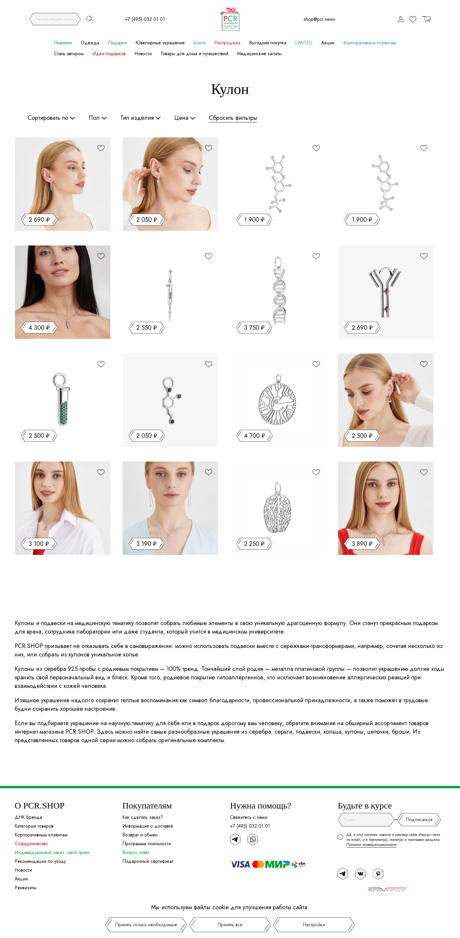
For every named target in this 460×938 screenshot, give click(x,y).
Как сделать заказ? (142, 817)
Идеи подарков (109, 53)
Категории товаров (34, 826)
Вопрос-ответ (136, 852)
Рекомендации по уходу (40, 861)
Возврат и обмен (140, 834)
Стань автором (69, 53)
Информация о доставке (147, 826)
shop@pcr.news (319, 19)
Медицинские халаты (259, 53)
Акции (327, 42)
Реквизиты (25, 887)
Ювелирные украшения (160, 42)
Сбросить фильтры (233, 118)
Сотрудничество (31, 843)
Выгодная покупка (267, 42)
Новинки (63, 42)
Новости (143, 53)
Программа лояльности (146, 843)
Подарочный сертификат (147, 861)
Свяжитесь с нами (248, 817)
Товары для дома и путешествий (194, 53)
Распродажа (227, 42)
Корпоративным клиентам (369, 42)
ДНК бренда (28, 817)
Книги (199, 42)
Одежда (90, 42)
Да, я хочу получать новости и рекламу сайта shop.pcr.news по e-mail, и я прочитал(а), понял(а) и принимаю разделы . (393, 839)
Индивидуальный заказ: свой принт (52, 852)
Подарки (117, 42)
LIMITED (303, 42)
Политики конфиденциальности (371, 844)
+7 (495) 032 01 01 (145, 19)
